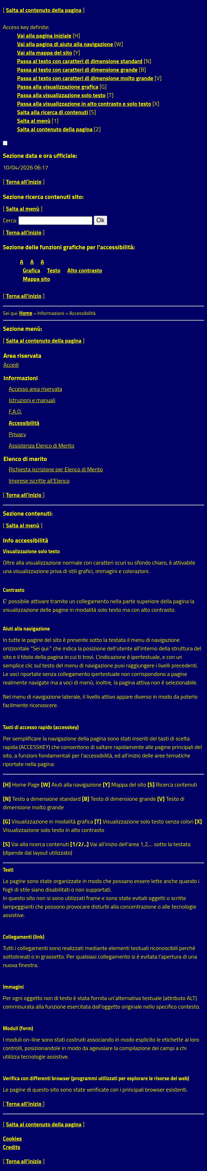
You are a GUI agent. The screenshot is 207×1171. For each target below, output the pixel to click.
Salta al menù (33, 120)
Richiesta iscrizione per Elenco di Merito (56, 469)
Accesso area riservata (35, 388)
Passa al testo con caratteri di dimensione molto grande (85, 78)
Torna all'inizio (24, 181)
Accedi (11, 364)
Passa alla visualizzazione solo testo (61, 95)
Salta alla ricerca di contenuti (52, 112)
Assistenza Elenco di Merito (42, 445)
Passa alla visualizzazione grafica (57, 86)
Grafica (31, 270)
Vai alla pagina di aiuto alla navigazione (65, 44)
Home (25, 313)
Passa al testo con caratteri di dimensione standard (79, 61)
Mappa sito (36, 278)
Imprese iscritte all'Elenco (39, 480)
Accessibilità (24, 422)
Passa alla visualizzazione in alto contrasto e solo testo (84, 103)
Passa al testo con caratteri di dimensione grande (77, 69)
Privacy (17, 434)
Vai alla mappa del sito (44, 52)
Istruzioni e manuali (32, 400)
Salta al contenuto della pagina (44, 10)
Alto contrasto (84, 270)
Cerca (9, 220)
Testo (53, 270)
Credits (11, 1147)
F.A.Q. (15, 411)
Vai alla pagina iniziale (44, 35)
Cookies (12, 1138)
